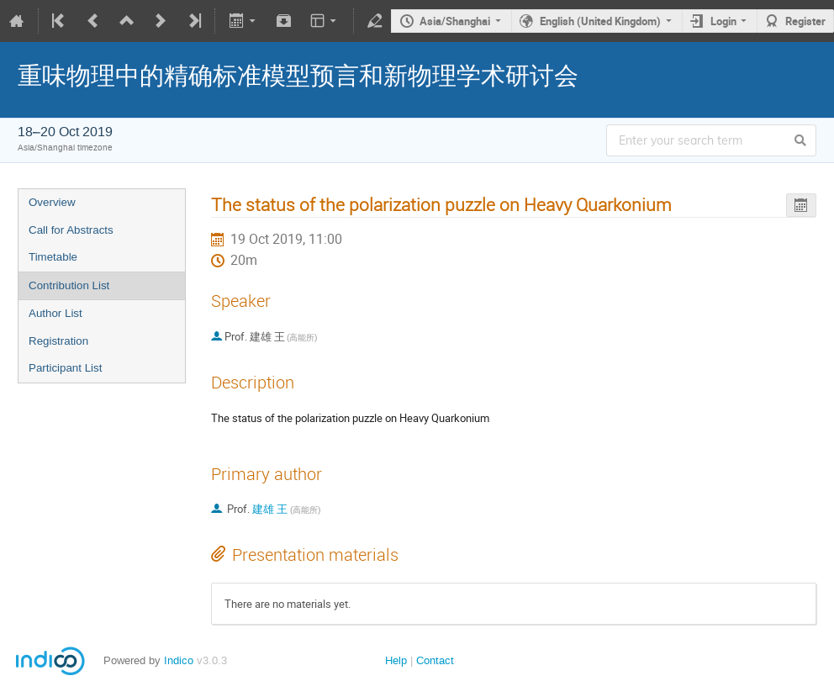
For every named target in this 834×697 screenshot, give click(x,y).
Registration (58, 341)
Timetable (53, 257)
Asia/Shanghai (455, 21)
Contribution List (69, 285)
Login (723, 21)
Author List (55, 313)
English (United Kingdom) (600, 21)
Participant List (65, 368)
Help (396, 660)
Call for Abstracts (71, 230)
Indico (178, 660)
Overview (52, 202)
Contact (435, 660)
